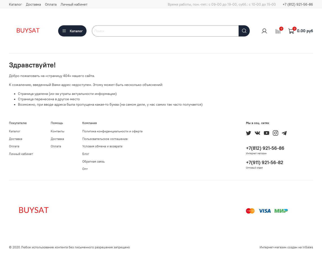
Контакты (57, 131)
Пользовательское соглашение (105, 139)
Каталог (15, 4)
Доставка (33, 4)
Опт (85, 169)
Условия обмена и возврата (102, 146)
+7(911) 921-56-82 (264, 162)
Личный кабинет (74, 4)
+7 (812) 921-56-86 (298, 4)
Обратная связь (93, 161)
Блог (85, 154)
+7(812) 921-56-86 (265, 148)
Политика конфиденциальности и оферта (112, 131)
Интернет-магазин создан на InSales (286, 247)
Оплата (51, 4)
